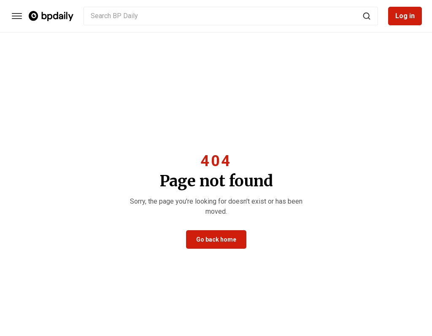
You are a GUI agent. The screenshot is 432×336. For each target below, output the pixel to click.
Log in (405, 16)
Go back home (216, 239)
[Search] (366, 16)
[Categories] (17, 16)
